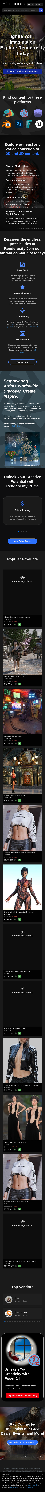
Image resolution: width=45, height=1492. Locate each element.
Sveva (7, 973)
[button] (18, 531)
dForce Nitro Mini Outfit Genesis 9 (16, 1202)
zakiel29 (8, 914)
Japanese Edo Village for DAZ (14, 676)
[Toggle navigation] (4, 4)
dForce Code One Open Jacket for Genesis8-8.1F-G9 (23, 1085)
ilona (17, 1298)
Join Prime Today (22, 541)
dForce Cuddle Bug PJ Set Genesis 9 (17, 971)
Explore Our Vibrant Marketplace (22, 71)
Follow (18, 1301)
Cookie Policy (14, 1487)
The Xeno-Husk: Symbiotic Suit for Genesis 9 (20, 912)
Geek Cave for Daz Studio (13, 736)
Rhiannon (8, 619)
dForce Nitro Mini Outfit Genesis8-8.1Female (19, 852)
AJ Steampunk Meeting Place (14, 795)
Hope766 (8, 1030)
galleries (10, 327)
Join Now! (16, 426)
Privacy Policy (29, 1487)
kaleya (8, 1144)
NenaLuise (40, 465)
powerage (8, 738)
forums (12, 324)
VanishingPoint (21, 1312)
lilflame (8, 854)
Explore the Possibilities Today (22, 1395)
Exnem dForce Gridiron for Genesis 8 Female (20, 1261)
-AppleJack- (9, 797)
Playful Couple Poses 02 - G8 (14, 1028)
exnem (8, 1263)
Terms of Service (32, 1485)
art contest (34, 327)
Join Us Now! (22, 362)
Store (25, 1301)
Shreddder (9, 679)
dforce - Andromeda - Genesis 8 (15, 1142)
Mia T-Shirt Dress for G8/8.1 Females (17, 617)
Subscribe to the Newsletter (22, 1442)
